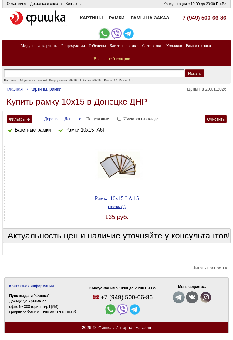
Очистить (216, 119)
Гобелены (97, 46)
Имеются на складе (140, 119)
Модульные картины (39, 46)
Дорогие (51, 119)
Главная (15, 89)
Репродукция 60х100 (63, 80)
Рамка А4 (110, 80)
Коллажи (174, 46)
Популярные (97, 119)
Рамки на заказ (199, 46)
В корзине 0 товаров (112, 59)
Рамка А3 (125, 80)
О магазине (16, 4)
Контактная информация (31, 286)
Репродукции (73, 46)
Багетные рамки (124, 46)
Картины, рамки (45, 89)
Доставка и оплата (46, 4)
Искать (194, 73)
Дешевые (72, 119)
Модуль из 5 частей (34, 80)
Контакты (74, 4)
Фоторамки (152, 46)
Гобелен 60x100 (91, 80)
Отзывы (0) (117, 207)
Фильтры (19, 119)
